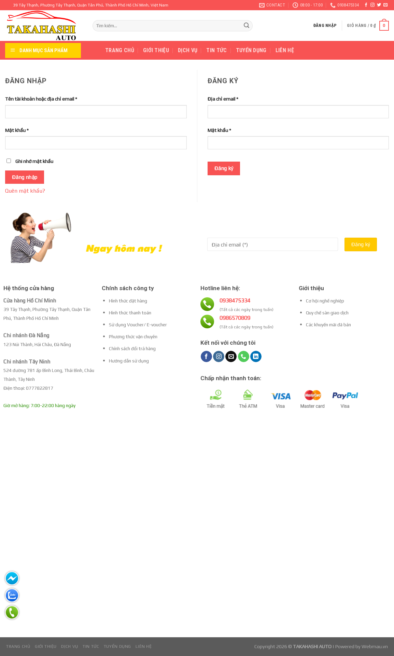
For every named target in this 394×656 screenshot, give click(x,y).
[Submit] (246, 26)
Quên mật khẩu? (25, 191)
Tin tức (216, 50)
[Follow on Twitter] (379, 5)
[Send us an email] (385, 5)
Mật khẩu (17, 130)
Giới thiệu (156, 50)
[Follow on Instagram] (372, 5)
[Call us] (243, 356)
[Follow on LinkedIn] (256, 356)
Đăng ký (224, 168)
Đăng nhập (25, 177)
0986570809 (235, 318)
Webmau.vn (375, 646)
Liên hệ (285, 50)
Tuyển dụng (251, 50)
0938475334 (235, 300)
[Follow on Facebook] (366, 5)
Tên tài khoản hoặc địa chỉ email (41, 99)
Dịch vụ (187, 50)
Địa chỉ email (223, 99)
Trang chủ (119, 50)
